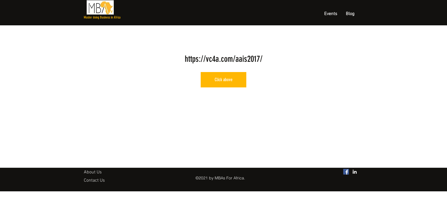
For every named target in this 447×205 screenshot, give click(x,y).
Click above (224, 79)
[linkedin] (354, 172)
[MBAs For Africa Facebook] (346, 172)
